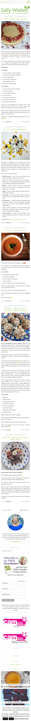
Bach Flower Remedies (15, 129)
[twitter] (2, 2)
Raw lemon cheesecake (15, 19)
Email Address (6, 594)
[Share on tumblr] (10, 122)
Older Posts (6, 510)
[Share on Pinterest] (9, 122)
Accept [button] (5, 718)
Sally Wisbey (9, 16)
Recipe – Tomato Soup (15, 230)
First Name (5, 583)
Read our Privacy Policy (21, 718)
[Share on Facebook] (5, 122)
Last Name (5, 589)
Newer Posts (24, 510)
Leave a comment (25, 121)
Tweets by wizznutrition (15, 664)
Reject (11, 718)
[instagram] (5, 2)
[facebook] (7, 2)
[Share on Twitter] (7, 122)
